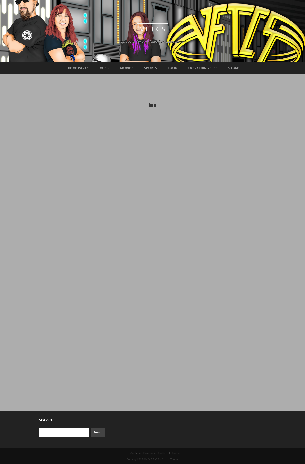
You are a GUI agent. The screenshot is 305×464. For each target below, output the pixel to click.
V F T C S (152, 29)
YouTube (135, 452)
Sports (150, 68)
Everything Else (203, 68)
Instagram (175, 452)
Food (172, 68)
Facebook (149, 452)
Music (104, 68)
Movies (126, 68)
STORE (233, 68)
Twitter (162, 452)
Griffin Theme (170, 459)
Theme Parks (77, 68)
